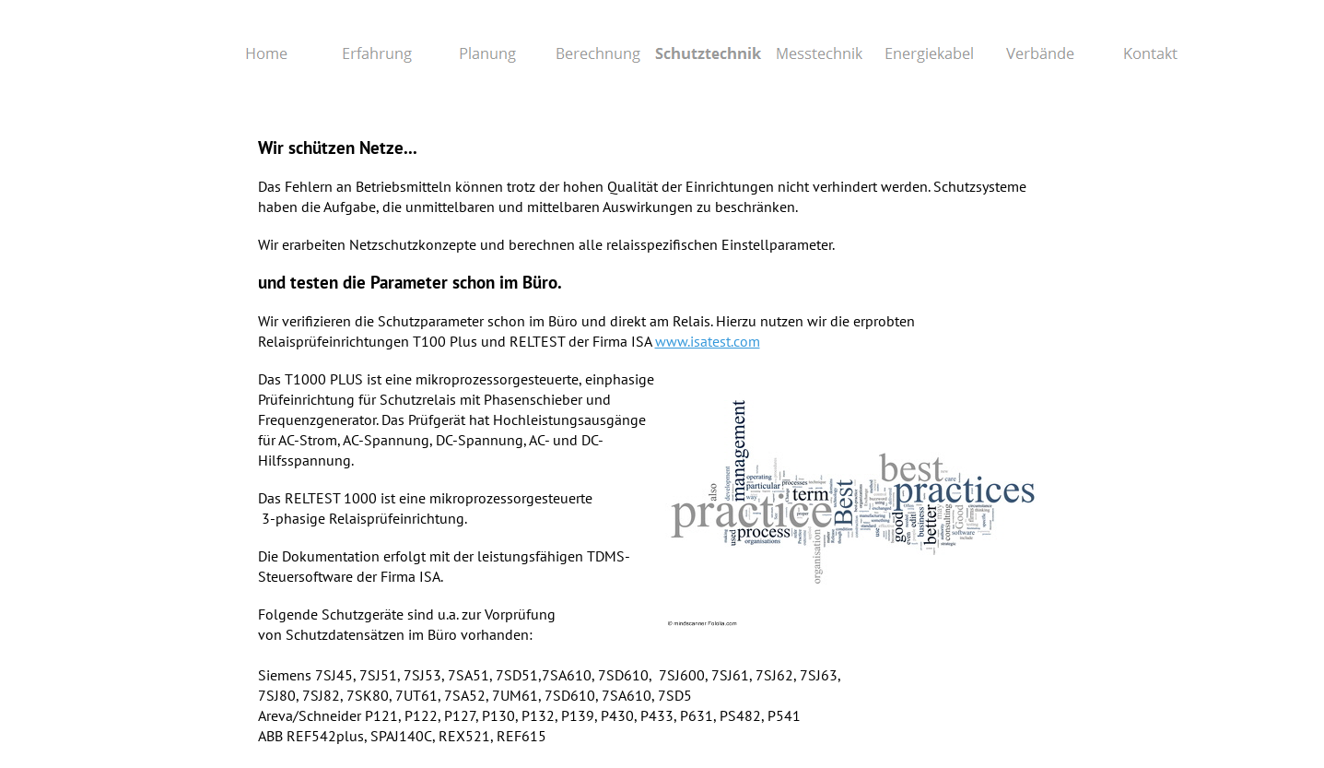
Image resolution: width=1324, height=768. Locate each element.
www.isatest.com (707, 341)
